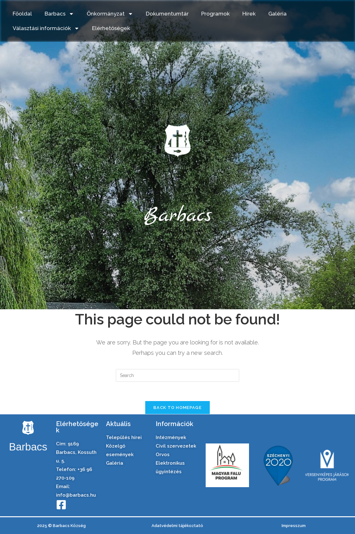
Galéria (277, 13)
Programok (215, 13)
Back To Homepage (177, 407)
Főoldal (22, 13)
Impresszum (294, 525)
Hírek (249, 13)
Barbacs (59, 14)
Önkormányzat (110, 14)
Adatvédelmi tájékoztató (177, 525)
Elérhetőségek (111, 28)
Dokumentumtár (167, 13)
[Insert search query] (177, 375)
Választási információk (46, 28)
